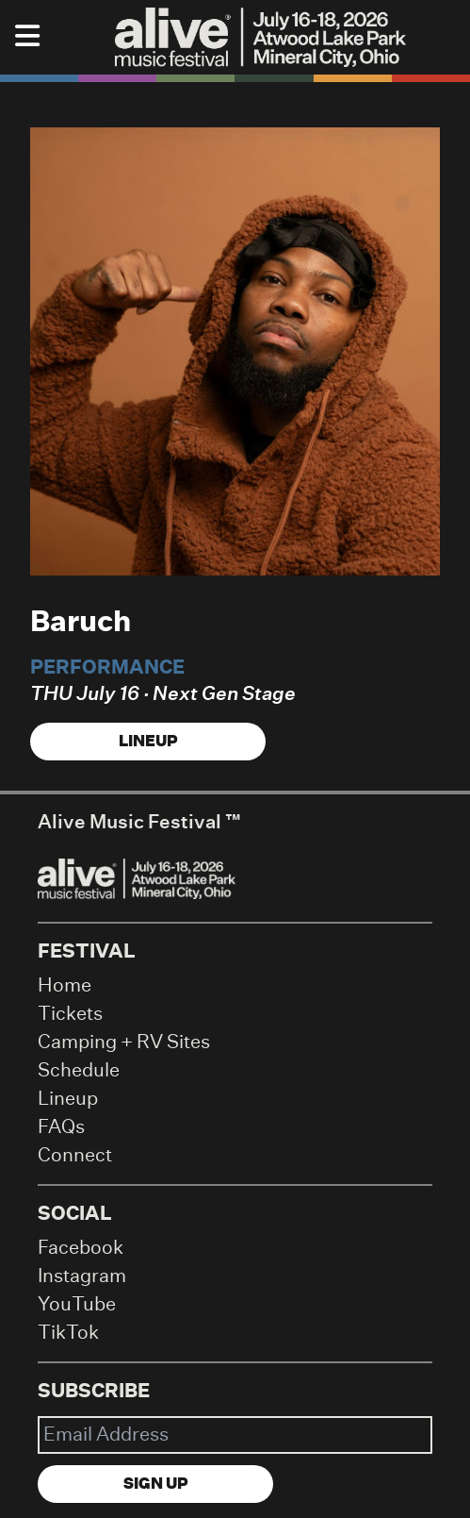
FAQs (61, 1127)
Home (64, 985)
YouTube (77, 1304)
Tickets (70, 1014)
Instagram (82, 1276)
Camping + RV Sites (124, 1042)
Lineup (148, 741)
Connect (75, 1155)
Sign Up (155, 1484)
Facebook (80, 1248)
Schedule (79, 1070)
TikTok (68, 1333)
